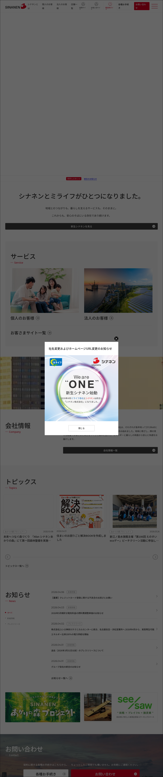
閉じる (81, 428)
